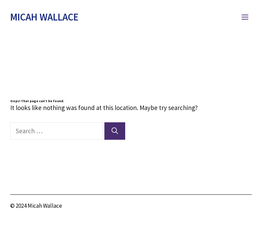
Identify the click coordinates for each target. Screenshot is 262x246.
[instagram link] (211, 207)
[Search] (114, 131)
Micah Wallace (44, 17)
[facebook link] (246, 207)
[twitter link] (229, 207)
